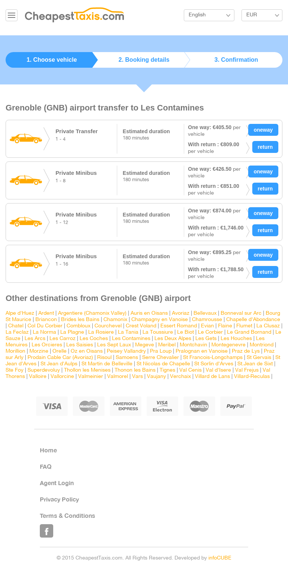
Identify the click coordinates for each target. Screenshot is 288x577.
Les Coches (94, 338)
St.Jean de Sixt (255, 364)
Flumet (244, 326)
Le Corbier (210, 332)
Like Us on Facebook (46, 531)
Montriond (261, 345)
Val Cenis (190, 370)
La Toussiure (158, 332)
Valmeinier (90, 376)
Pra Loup (161, 351)
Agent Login (57, 482)
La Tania (128, 332)
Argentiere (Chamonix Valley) (92, 313)
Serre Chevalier (160, 357)
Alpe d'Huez (20, 313)
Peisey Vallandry (126, 351)
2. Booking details (144, 60)
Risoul (104, 357)
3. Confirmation (236, 60)
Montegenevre (228, 345)
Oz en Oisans (87, 351)
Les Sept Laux (114, 345)
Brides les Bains (80, 319)
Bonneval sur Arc (241, 313)
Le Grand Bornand (249, 332)
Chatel (15, 326)
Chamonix (115, 319)
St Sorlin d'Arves (213, 364)
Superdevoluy (44, 370)
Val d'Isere (218, 370)
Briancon (46, 319)
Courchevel (108, 326)
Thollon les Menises (87, 370)
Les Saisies (79, 345)
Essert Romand (178, 326)
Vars (137, 376)
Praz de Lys (246, 351)
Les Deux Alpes (172, 338)
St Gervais (259, 357)
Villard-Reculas (252, 376)
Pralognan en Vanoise (202, 351)
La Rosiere (101, 332)
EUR (251, 15)
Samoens (127, 357)
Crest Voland (141, 326)
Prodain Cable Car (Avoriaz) (60, 357)
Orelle (59, 351)
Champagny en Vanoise (159, 319)
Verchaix (180, 376)
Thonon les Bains (135, 370)
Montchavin (193, 345)
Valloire (38, 376)
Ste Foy (14, 370)
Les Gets (206, 338)
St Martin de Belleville (106, 364)
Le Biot (185, 332)
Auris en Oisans (149, 313)
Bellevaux (205, 313)
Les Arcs (35, 338)
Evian (207, 326)
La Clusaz (268, 326)
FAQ (45, 466)
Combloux (78, 326)
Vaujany (156, 376)
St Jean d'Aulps (59, 364)
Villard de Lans (212, 376)
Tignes (167, 370)
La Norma (44, 332)
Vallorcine (62, 376)
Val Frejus (247, 370)
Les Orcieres (47, 345)
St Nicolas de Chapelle (163, 364)
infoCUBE (219, 558)
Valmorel (117, 376)
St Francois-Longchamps (213, 357)
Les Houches (236, 338)
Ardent (46, 313)
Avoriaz (180, 313)
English (197, 15)
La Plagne (72, 332)
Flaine (225, 326)
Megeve (144, 345)
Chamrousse (207, 319)
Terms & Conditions (67, 515)
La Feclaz (17, 332)
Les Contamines (131, 338)
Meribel (167, 345)
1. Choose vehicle (51, 60)
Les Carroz (62, 338)
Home (48, 449)
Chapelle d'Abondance (253, 319)
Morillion (15, 351)
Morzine (38, 351)
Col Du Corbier (45, 326)
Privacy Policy (59, 499)
